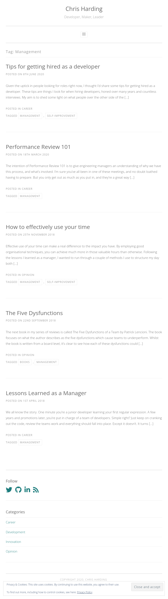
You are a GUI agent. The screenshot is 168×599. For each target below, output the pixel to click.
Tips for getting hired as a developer (53, 66)
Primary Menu (84, 34)
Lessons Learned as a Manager (46, 393)
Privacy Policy (84, 592)
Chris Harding (84, 9)
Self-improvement (61, 116)
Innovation (13, 541)
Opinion (28, 275)
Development (15, 532)
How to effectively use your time (48, 227)
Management (30, 116)
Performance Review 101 (38, 147)
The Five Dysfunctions (34, 313)
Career (27, 109)
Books (25, 362)
